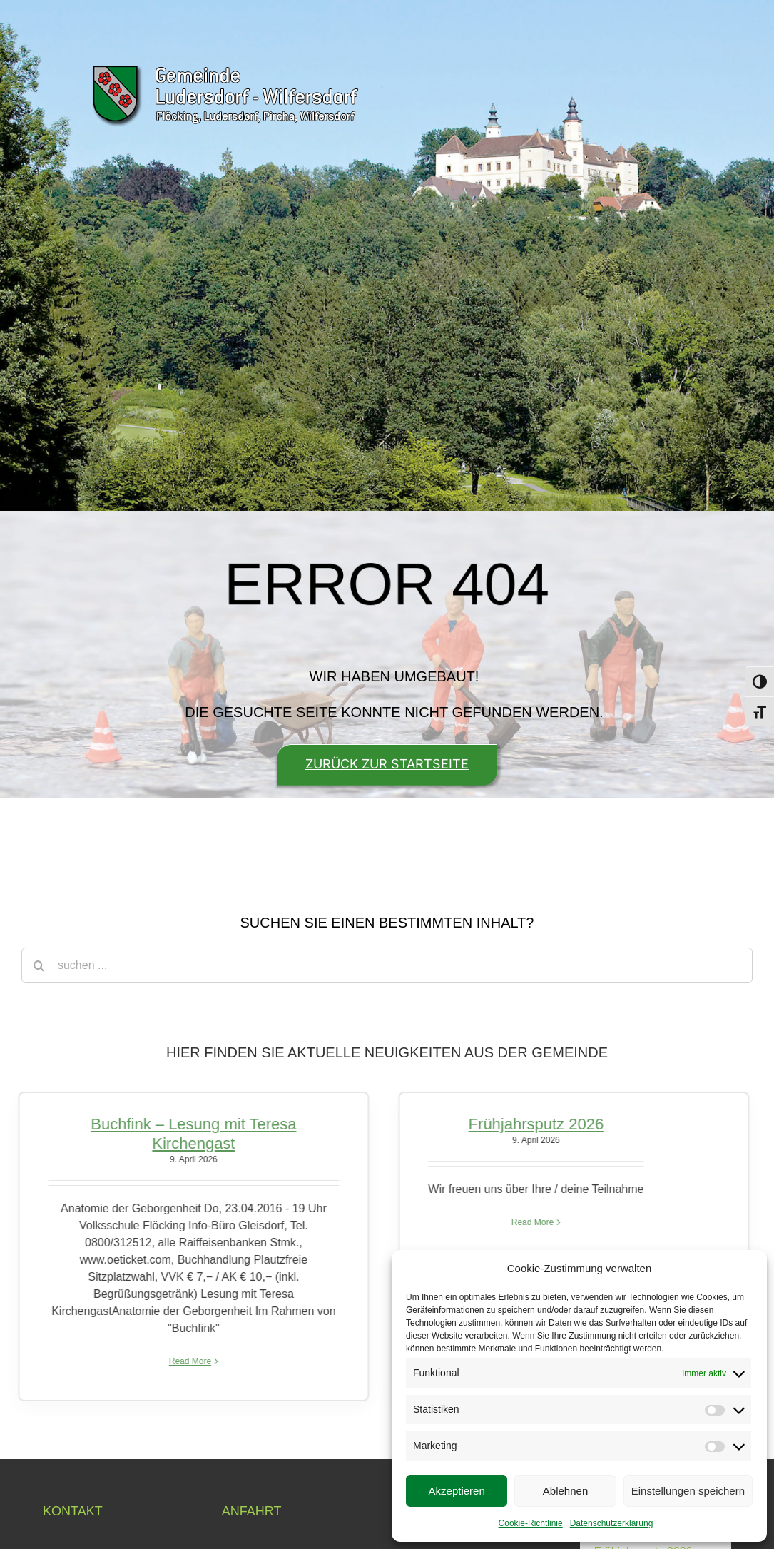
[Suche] (39, 965)
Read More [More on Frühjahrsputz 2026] (528, 1222)
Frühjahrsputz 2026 (532, 1124)
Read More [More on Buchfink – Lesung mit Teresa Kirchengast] (186, 1361)
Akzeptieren (457, 1491)
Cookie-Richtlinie (531, 1523)
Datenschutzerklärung (611, 1523)
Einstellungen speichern (688, 1491)
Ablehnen (565, 1491)
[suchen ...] (387, 965)
